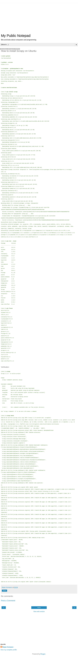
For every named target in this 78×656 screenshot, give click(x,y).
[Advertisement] (39, 17)
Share (4, 590)
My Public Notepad (15, 36)
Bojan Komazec (8, 647)
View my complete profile (9, 650)
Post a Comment (8, 601)
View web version (39, 611)
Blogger (42, 654)
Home (39, 607)
